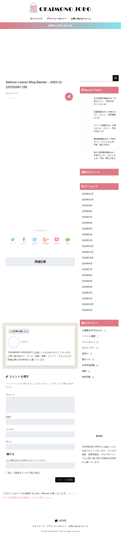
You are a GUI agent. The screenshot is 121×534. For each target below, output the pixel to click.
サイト (9, 442)
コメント (10, 395)
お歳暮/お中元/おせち (95, 333)
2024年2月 (87, 294)
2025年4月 (87, 235)
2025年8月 (87, 211)
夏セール (88, 362)
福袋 (86, 374)
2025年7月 (87, 217)
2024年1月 (87, 300)
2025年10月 (88, 200)
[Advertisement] (60, 52)
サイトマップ (36, 18)
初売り (87, 356)
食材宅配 (88, 380)
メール (10, 429)
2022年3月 (87, 312)
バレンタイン (91, 344)
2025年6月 (87, 223)
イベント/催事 (91, 338)
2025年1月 (87, 241)
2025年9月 (87, 206)
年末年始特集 (91, 368)
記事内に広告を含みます (60, 26)
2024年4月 (87, 288)
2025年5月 (87, 229)
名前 (9, 417)
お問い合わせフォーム (81, 18)
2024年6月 (87, 277)
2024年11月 (88, 253)
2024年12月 (88, 247)
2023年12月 (88, 306)
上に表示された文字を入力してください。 (27, 460)
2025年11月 (88, 194)
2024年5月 (87, 283)
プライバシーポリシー (56, 18)
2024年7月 (87, 271)
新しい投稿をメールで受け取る (24, 473)
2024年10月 (88, 259)
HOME (60, 520)
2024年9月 (87, 265)
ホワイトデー (91, 350)
